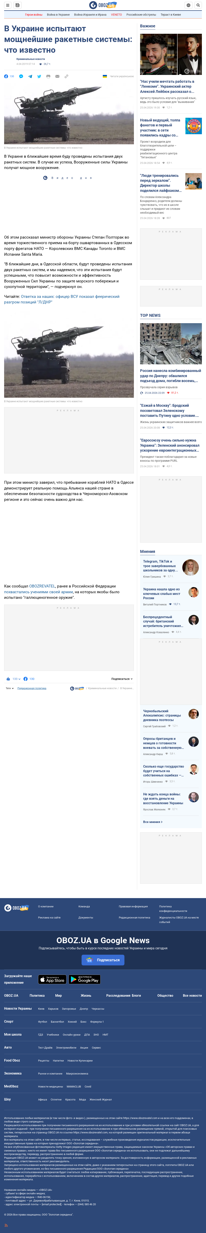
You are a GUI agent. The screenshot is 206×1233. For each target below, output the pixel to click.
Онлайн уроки (72, 1034)
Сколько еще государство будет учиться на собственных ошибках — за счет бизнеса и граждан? (163, 771)
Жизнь (86, 996)
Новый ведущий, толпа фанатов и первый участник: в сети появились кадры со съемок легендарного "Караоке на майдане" (160, 128)
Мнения (147, 551)
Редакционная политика (32, 688)
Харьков (53, 1008)
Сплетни (56, 1099)
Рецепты (43, 1060)
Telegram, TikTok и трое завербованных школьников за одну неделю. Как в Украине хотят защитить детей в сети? (159, 566)
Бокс (84, 1021)
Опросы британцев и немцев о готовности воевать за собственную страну (162, 743)
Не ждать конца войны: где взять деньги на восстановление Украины (163, 798)
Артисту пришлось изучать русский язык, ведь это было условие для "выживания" (168, 100)
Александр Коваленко (156, 632)
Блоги (136, 996)
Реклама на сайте (49, 917)
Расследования (118, 996)
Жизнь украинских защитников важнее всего (171, 422)
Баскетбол (57, 1021)
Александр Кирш (153, 754)
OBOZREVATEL (42, 586)
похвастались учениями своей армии (38, 592)
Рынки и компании (50, 1073)
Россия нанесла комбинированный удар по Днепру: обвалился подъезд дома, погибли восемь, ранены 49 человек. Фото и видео (170, 375)
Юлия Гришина (152, 576)
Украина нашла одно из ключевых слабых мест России (161, 593)
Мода (82, 1099)
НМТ (105, 1034)
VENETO (116, 14)
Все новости (192, 996)
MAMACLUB (74, 1086)
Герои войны (33, 14)
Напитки (58, 1060)
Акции (84, 1047)
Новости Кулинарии (80, 1060)
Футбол (42, 1021)
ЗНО (96, 1034)
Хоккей (72, 1021)
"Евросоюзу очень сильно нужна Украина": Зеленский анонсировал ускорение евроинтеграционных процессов (169, 445)
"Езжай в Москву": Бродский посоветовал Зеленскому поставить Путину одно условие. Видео (168, 410)
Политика (37, 996)
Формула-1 (97, 1021)
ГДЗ (40, 1034)
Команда (84, 906)
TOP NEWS (150, 315)
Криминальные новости (30, 59)
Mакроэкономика (77, 1073)
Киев (41, 1008)
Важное (147, 25)
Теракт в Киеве (171, 14)
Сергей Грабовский (154, 726)
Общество (165, 996)
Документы (85, 917)
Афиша (42, 1099)
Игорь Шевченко (153, 781)
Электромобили (66, 1047)
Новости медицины (50, 1086)
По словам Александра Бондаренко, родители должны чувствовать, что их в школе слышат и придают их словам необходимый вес (161, 204)
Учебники (53, 1034)
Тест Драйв (45, 1047)
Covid (88, 1086)
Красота (70, 1099)
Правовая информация (133, 906)
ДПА (87, 1034)
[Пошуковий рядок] (198, 5)
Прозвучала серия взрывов (159, 387)
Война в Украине (58, 14)
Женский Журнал (101, 1099)
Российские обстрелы (141, 14)
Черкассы (98, 1008)
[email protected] (51, 1204)
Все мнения (151, 822)
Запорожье (69, 1008)
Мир (58, 996)
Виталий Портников (155, 604)
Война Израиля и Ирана (90, 14)
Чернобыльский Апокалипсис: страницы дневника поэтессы (162, 715)
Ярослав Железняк (154, 809)
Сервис (96, 1047)
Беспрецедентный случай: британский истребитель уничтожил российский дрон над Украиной (162, 621)
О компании (46, 906)
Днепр (84, 1008)
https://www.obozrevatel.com (140, 1118)
